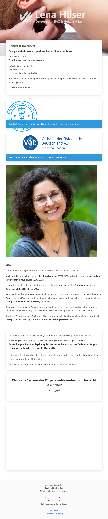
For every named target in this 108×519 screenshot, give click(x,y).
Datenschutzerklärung (54, 513)
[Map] (54, 437)
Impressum (54, 510)
